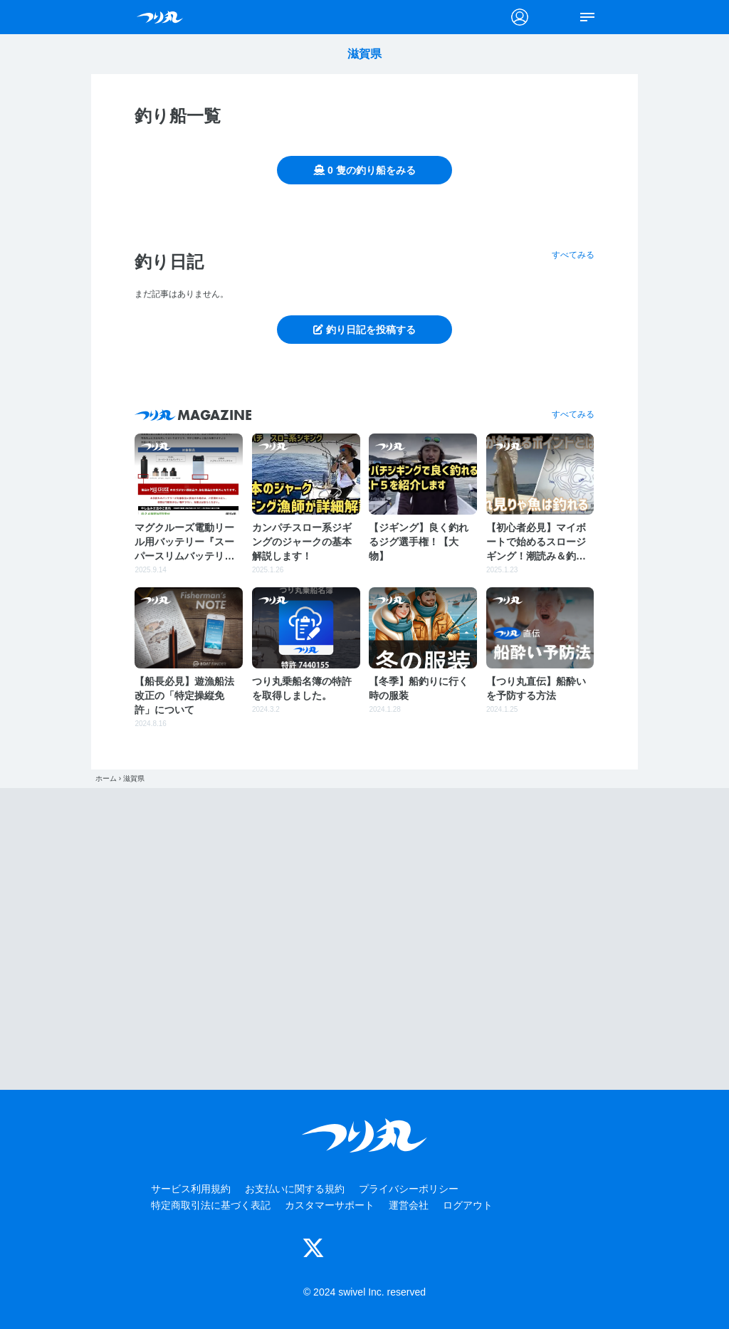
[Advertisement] (364, 939)
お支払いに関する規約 (295, 1188)
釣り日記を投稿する (364, 329)
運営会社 (409, 1205)
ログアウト (468, 1205)
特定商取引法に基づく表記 (211, 1205)
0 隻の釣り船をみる (364, 170)
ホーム (106, 778)
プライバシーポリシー (408, 1188)
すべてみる (573, 255)
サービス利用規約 (191, 1188)
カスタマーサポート (329, 1205)
